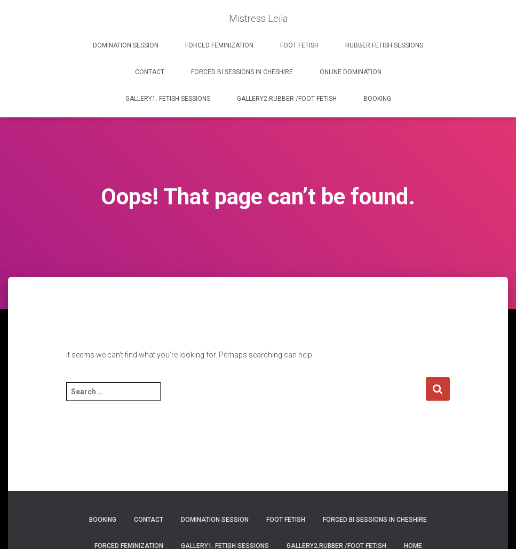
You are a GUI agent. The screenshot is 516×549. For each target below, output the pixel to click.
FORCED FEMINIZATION (219, 45)
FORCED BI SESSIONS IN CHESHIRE (242, 72)
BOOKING (377, 98)
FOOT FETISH (299, 45)
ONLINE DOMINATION (351, 72)
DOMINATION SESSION (125, 45)
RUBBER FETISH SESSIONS (384, 45)
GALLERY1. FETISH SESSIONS (167, 98)
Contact (149, 72)
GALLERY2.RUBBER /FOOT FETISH (287, 98)
